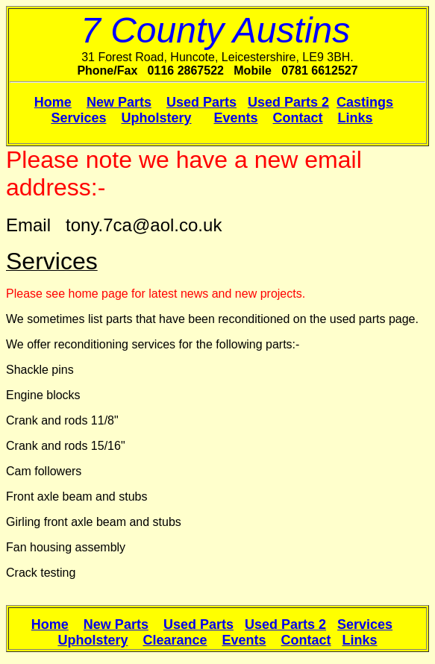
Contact (298, 117)
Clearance (175, 640)
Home (53, 102)
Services (78, 117)
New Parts (119, 102)
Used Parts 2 (288, 102)
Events (236, 117)
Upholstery (156, 117)
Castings (365, 102)
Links (355, 117)
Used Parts (201, 102)
